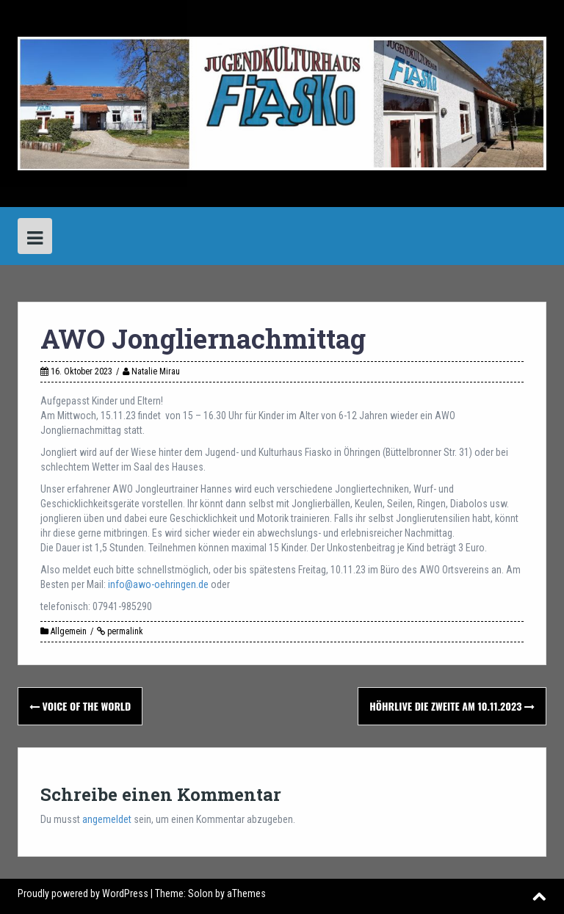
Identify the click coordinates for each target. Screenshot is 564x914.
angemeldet (106, 819)
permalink (124, 631)
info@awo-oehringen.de (158, 584)
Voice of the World (80, 706)
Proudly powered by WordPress (83, 893)
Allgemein (69, 631)
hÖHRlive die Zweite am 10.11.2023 (452, 706)
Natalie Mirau (155, 371)
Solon (200, 893)
